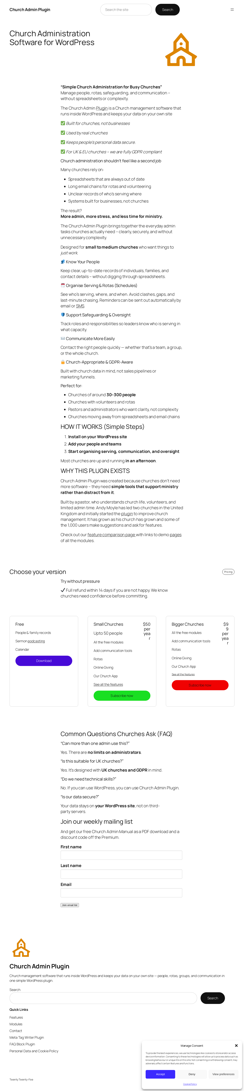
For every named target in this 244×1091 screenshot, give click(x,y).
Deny (192, 1074)
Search (167, 9)
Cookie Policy (190, 1084)
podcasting (36, 641)
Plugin (102, 108)
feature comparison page (111, 534)
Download (44, 660)
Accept (160, 1074)
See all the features (108, 684)
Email (66, 884)
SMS (80, 306)
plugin (127, 513)
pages (176, 534)
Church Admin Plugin (30, 9)
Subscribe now (122, 695)
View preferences (224, 1074)
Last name (71, 865)
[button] (236, 1045)
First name (71, 847)
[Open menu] (232, 9)
